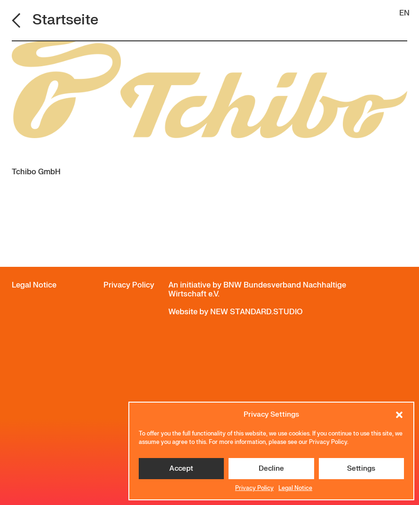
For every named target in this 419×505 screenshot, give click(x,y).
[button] (399, 415)
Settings (361, 468)
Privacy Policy (254, 488)
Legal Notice (295, 488)
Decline (271, 468)
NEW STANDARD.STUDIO (256, 312)
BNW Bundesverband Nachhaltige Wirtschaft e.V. (257, 289)
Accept (181, 468)
